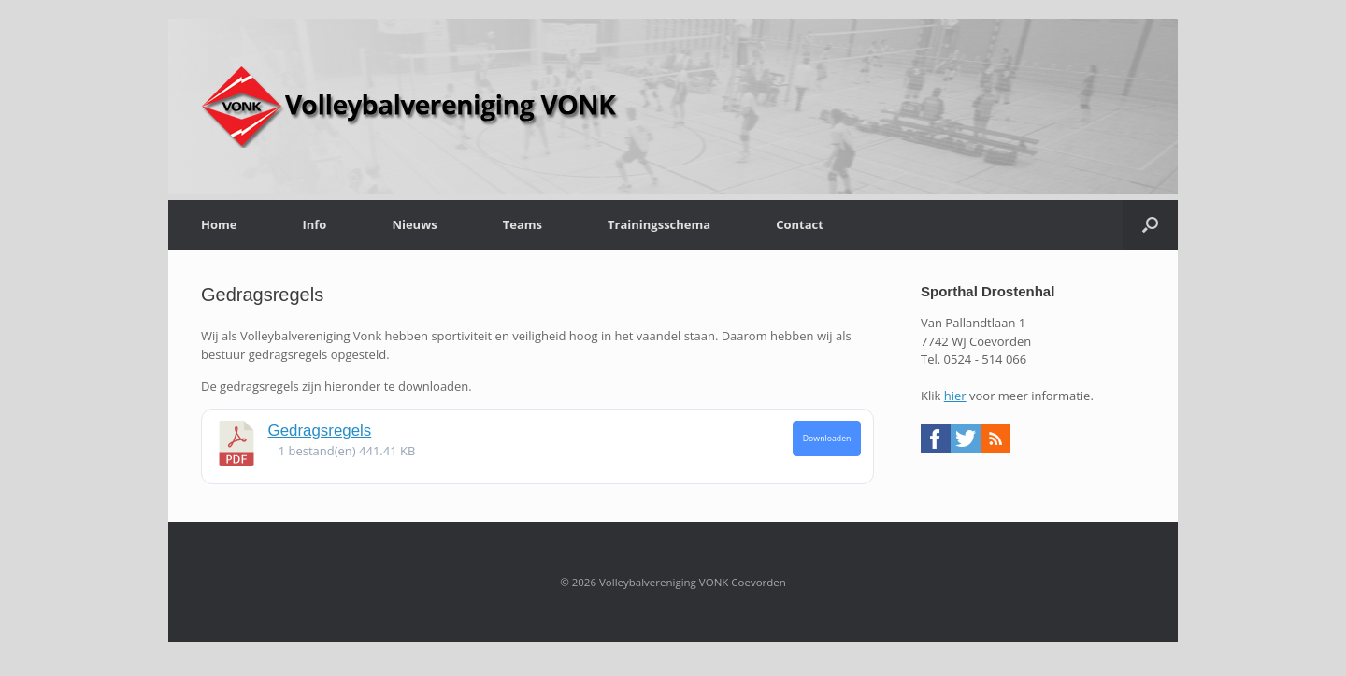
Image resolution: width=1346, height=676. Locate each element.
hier (955, 395)
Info (314, 224)
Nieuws (414, 224)
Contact (799, 224)
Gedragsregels (320, 430)
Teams (522, 224)
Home (218, 224)
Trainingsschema (659, 224)
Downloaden (827, 438)
